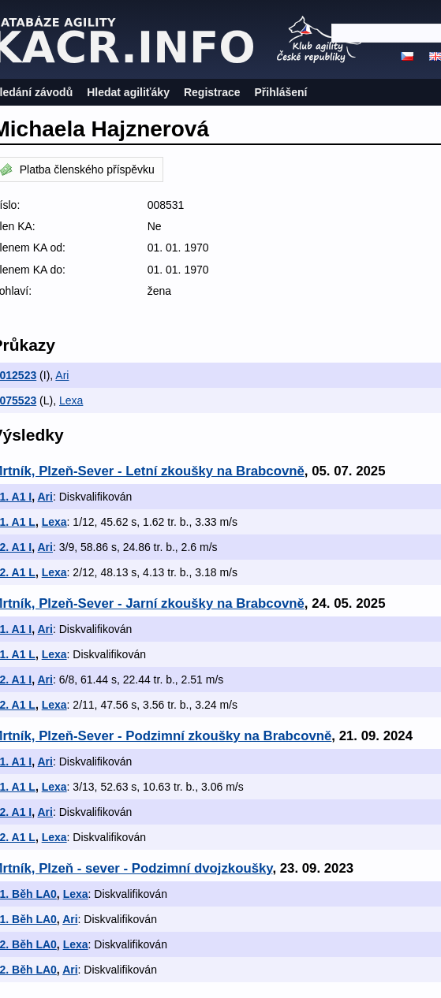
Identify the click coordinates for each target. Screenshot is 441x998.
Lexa (71, 400)
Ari (62, 375)
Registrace (212, 92)
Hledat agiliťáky (128, 92)
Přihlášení (281, 92)
